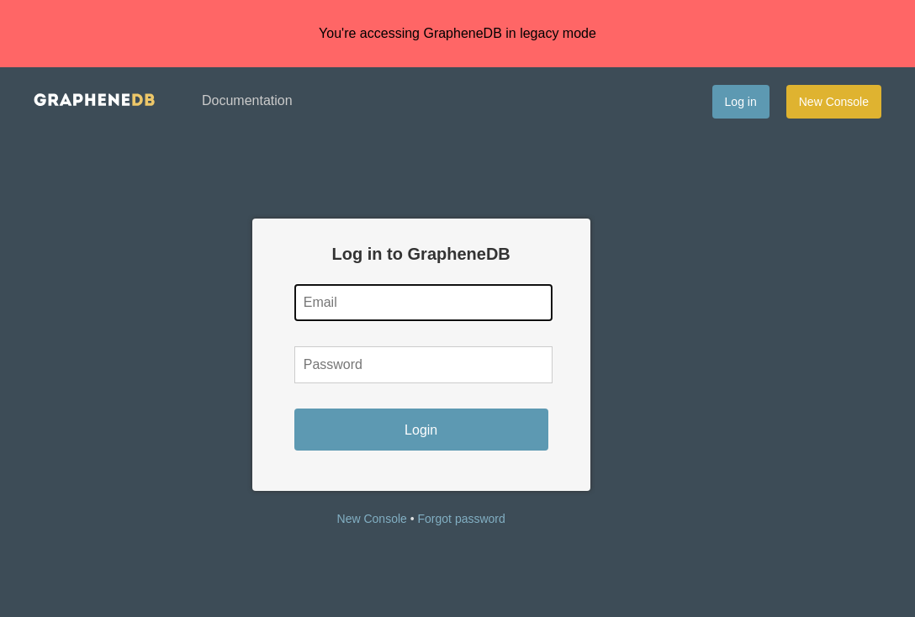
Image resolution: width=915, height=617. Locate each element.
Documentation (247, 100)
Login (421, 430)
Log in (741, 101)
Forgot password (461, 518)
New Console (834, 101)
